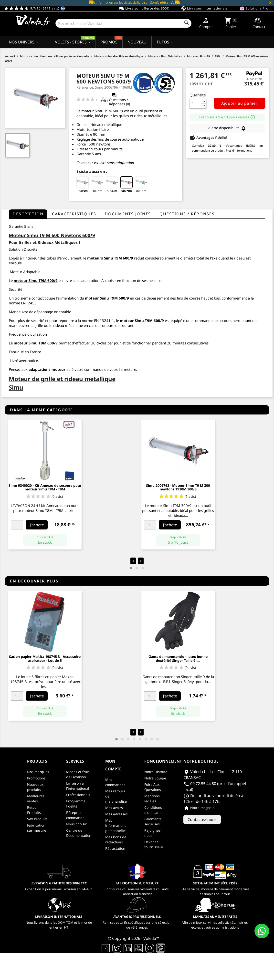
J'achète (37, 525)
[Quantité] (195, 104)
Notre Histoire (155, 771)
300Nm (82, 184)
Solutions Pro (254, 8)
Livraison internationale (204, 8)
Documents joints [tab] (128, 214)
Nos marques (38, 771)
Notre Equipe (155, 778)
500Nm (112, 184)
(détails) (166, 2)
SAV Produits (37, 819)
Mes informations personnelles (115, 825)
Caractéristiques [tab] (74, 214)
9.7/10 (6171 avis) (34, 8)
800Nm (141, 184)
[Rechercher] (123, 23)
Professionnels (78, 794)
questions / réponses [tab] (187, 214)
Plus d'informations (239, 150)
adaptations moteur (47, 369)
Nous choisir (76, 824)
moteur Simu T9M (30, 280)
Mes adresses (116, 814)
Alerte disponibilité (227, 128)
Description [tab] (28, 214)
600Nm (126, 184)
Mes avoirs (114, 807)
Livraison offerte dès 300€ (144, 8)
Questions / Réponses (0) (119, 99)
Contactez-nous (202, 819)
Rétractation (115, 848)
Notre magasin (199, 807)
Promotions (36, 778)
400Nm (97, 184)
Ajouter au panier (239, 103)
